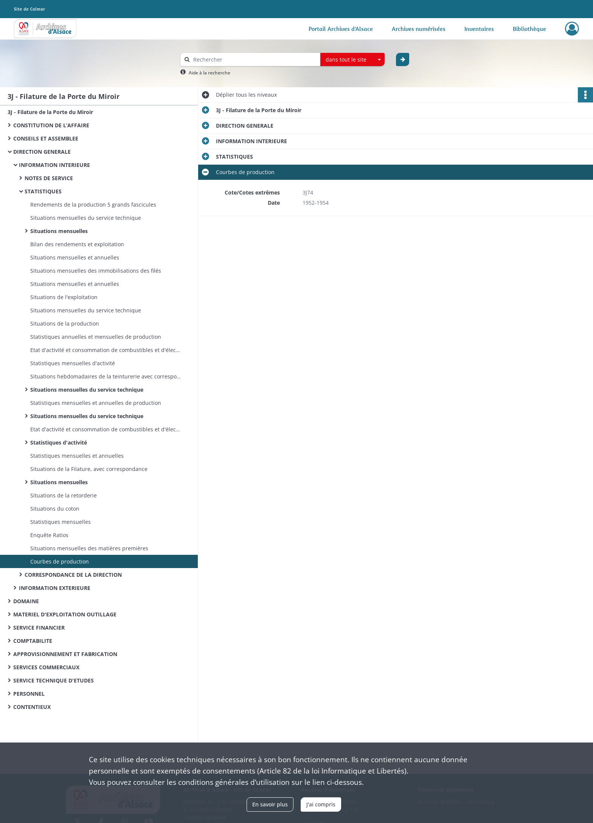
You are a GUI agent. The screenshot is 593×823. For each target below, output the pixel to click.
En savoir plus (270, 804)
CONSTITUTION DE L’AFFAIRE (51, 125)
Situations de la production (64, 323)
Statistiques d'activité (58, 442)
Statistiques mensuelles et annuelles (77, 455)
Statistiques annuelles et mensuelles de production (95, 336)
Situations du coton (54, 508)
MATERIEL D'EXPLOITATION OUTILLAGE (64, 614)
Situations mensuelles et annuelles (74, 257)
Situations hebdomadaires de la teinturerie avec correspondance (106, 376)
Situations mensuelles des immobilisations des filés (95, 270)
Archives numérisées (419, 28)
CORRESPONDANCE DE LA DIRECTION (73, 574)
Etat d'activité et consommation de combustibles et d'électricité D (106, 350)
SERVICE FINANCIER (39, 627)
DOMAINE (26, 601)
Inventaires (479, 28)
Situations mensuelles (59, 231)
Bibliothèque (529, 28)
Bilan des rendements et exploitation (77, 244)
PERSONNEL (29, 693)
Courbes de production (59, 561)
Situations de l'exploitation (64, 297)
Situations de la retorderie (63, 495)
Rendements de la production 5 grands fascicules (93, 204)
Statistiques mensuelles (60, 521)
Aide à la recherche (209, 72)
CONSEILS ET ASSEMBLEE (45, 138)
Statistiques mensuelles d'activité (72, 363)
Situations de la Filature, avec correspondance (88, 468)
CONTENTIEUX (32, 706)
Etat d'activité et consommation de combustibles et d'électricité (106, 429)
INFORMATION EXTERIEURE (54, 587)
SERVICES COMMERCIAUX (46, 667)
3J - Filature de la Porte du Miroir (50, 112)
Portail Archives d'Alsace (341, 28)
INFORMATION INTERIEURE (54, 164)
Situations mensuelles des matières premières (89, 548)
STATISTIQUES (43, 191)
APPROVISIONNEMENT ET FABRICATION (65, 654)
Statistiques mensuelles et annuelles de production (95, 402)
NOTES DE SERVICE (49, 178)
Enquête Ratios (49, 535)
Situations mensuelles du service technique (85, 217)
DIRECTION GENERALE (42, 151)
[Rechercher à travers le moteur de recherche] (254, 59)
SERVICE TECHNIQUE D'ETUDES (53, 680)
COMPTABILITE (32, 640)
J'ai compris (320, 804)
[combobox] (352, 59)
